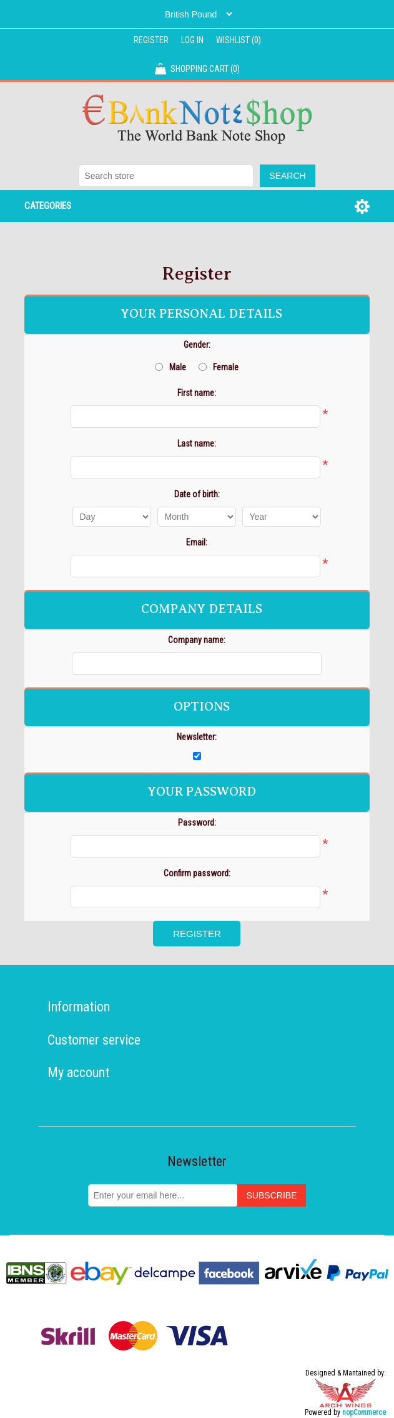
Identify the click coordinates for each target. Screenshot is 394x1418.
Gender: (197, 345)
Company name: (196, 640)
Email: (196, 542)
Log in (192, 40)
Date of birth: (197, 494)
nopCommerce (364, 1412)
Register (151, 40)
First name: (196, 393)
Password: (197, 823)
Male (177, 367)
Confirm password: (197, 873)
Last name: (196, 443)
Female (226, 367)
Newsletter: (197, 737)
